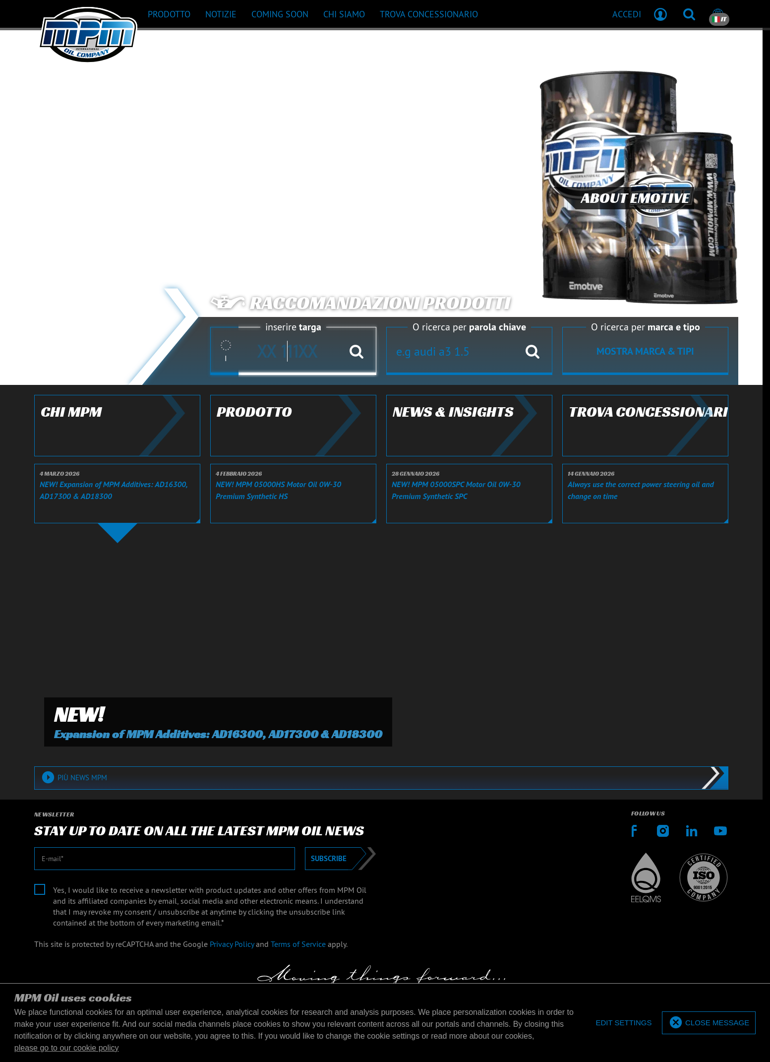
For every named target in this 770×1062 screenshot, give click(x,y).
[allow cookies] (709, 1023)
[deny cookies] (623, 1023)
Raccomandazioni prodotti (360, 303)
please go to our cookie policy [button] (66, 1048)
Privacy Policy (232, 944)
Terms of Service (298, 944)
